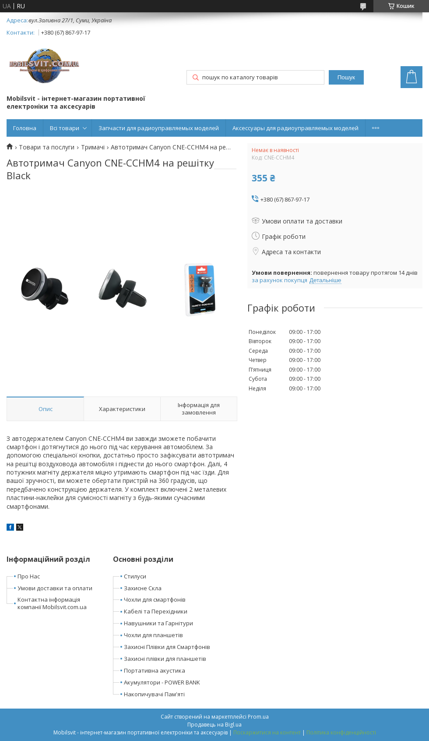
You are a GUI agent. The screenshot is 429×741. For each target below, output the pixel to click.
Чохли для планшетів (153, 635)
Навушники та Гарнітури (158, 623)
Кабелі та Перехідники (155, 611)
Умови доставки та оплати (55, 588)
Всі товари (64, 128)
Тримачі (93, 147)
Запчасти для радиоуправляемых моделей (158, 128)
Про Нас (29, 576)
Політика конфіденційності (341, 732)
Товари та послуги (46, 147)
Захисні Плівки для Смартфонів (167, 647)
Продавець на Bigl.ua (214, 724)
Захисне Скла (143, 588)
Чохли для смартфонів (155, 599)
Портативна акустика (154, 670)
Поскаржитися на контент (267, 732)
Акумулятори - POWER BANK (162, 682)
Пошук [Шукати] (346, 77)
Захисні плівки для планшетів (165, 659)
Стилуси (135, 576)
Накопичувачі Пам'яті (154, 694)
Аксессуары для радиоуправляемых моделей (295, 128)
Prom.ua (258, 716)
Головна (24, 128)
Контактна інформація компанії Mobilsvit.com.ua (52, 603)
